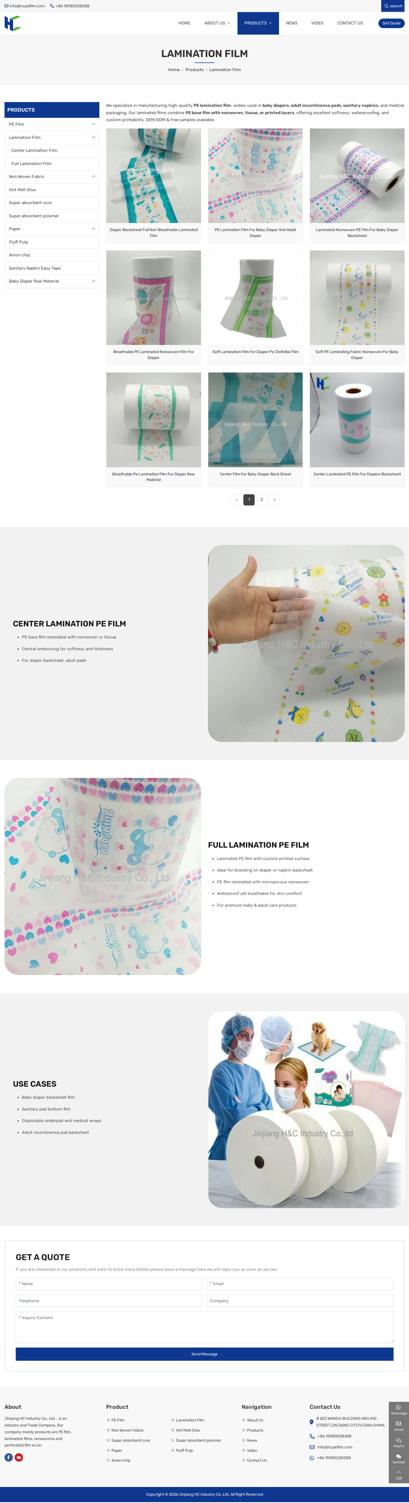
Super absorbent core (30, 203)
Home (184, 23)
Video (317, 23)
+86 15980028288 (73, 6)
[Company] (300, 1302)
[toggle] (93, 125)
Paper (14, 230)
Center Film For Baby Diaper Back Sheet (255, 475)
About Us (214, 23)
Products (256, 23)
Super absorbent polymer (34, 216)
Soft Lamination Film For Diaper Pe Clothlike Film (255, 353)
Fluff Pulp (18, 242)
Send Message (204, 1355)
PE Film (16, 125)
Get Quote (392, 23)
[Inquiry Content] (205, 1328)
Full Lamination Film (31, 164)
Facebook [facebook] (8, 1458)
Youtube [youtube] (19, 1458)
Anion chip (19, 256)
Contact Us (350, 23)
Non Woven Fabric (26, 177)
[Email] (300, 1285)
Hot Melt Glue (22, 190)
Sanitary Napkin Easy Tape (35, 269)
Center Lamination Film (34, 151)
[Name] (109, 1285)
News (291, 23)
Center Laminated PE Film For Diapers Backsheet (357, 475)
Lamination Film (24, 138)
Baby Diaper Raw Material (34, 282)
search (394, 6)
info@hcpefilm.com (27, 6)
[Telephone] (109, 1302)
